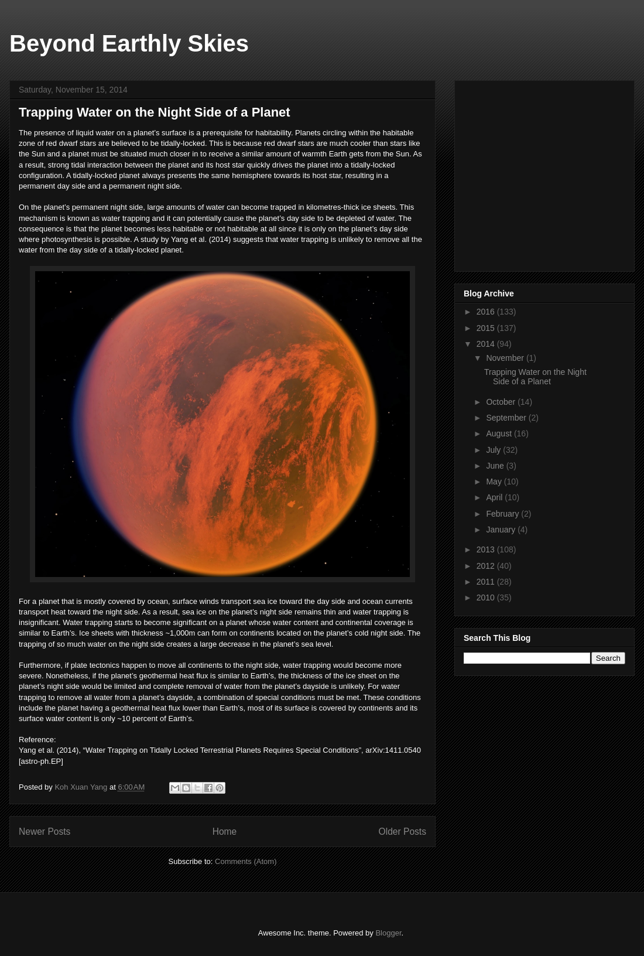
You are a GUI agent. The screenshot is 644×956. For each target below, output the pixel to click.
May (494, 481)
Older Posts (402, 831)
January (502, 529)
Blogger (388, 932)
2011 (487, 581)
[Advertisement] (551, 173)
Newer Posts (44, 831)
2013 (487, 549)
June (496, 465)
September (507, 417)
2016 (487, 311)
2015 (487, 328)
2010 (487, 597)
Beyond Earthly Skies (129, 43)
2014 (487, 344)
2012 (487, 566)
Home (225, 831)
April (495, 497)
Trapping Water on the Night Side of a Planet (154, 112)
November (506, 358)
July (494, 450)
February (503, 513)
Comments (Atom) (245, 861)
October (502, 402)
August (499, 433)
